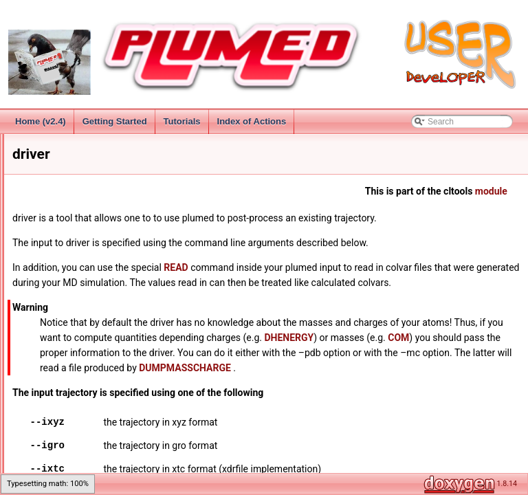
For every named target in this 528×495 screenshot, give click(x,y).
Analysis (38, 235)
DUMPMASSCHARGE (430, 413)
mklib (44, 401)
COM (369, 382)
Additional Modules (58, 265)
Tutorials (182, 121)
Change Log (45, 174)
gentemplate (57, 341)
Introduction (45, 159)
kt (37, 371)
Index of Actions (252, 121)
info (40, 356)
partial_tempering (66, 432)
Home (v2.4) (40, 121)
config (45, 295)
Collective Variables (59, 220)
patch (44, 447)
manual (47, 386)
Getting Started (114, 121)
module (455, 206)
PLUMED (29, 144)
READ (313, 282)
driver (44, 311)
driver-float (54, 326)
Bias (31, 250)
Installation (43, 190)
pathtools (51, 462)
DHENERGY (260, 382)
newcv (46, 416)
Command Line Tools (62, 280)
